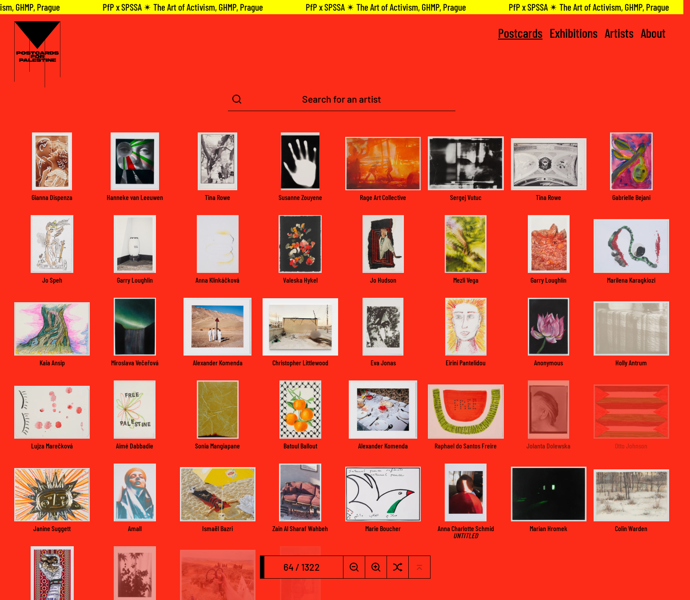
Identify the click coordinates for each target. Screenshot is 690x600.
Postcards (520, 32)
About (653, 32)
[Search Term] (341, 99)
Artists (619, 32)
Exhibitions (574, 32)
